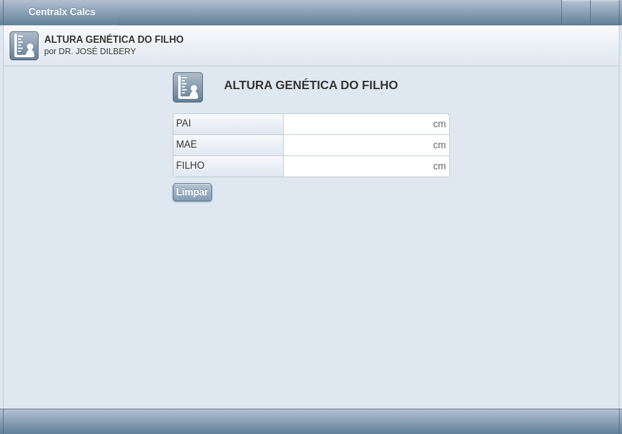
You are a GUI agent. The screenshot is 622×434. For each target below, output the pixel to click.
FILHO (190, 165)
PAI (183, 123)
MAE (186, 144)
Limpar (192, 192)
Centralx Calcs (68, 11)
